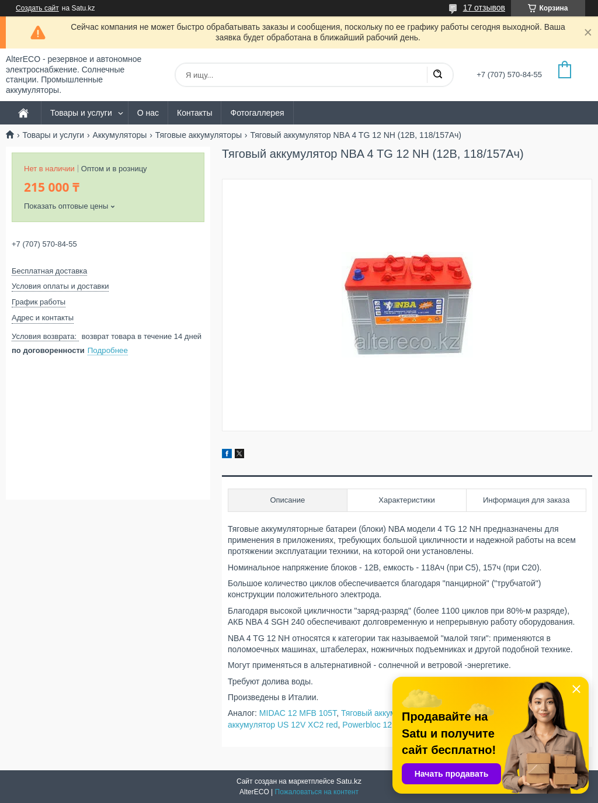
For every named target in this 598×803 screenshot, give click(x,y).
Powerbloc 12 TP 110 (381, 724)
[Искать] (437, 75)
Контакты (194, 112)
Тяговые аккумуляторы (198, 135)
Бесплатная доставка (49, 270)
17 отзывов (484, 7)
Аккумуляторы (120, 135)
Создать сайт (37, 8)
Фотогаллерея (257, 112)
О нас (148, 112)
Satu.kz (348, 781)
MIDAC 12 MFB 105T (297, 713)
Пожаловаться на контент (317, 792)
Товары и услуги (81, 112)
